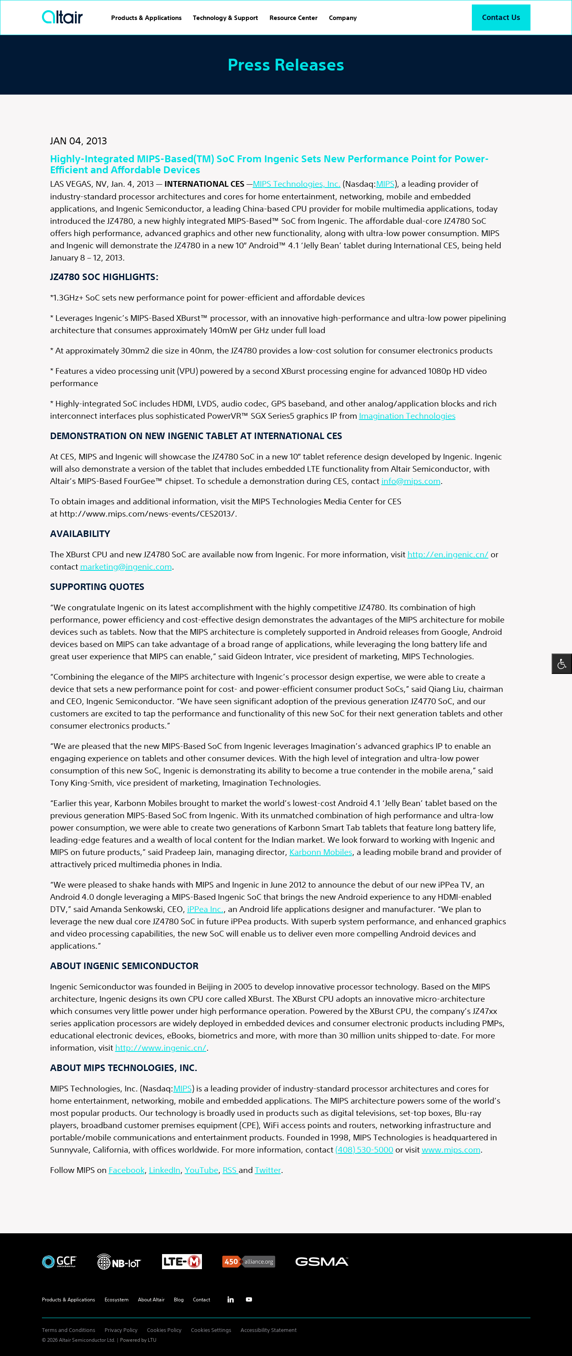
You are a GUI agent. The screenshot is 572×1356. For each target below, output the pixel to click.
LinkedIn (164, 1170)
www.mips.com (451, 1149)
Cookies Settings (211, 1330)
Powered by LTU (138, 1339)
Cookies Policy (164, 1330)
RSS (231, 1170)
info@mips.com (411, 481)
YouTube (201, 1170)
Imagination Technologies (407, 415)
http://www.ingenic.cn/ (160, 1047)
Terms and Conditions (68, 1330)
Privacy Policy (121, 1330)
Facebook (127, 1170)
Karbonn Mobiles (320, 852)
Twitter (268, 1170)
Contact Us (501, 17)
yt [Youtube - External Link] (249, 1299)
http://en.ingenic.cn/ (448, 554)
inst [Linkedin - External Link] (230, 1299)
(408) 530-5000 (364, 1149)
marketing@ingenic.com (126, 566)
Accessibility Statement (269, 1330)
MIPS (385, 183)
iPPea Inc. (205, 909)
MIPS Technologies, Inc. (297, 183)
